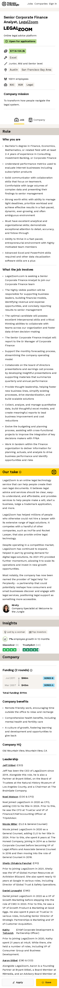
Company (36, 119)
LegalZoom (28, 22)
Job (19, 119)
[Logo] (10, 4)
